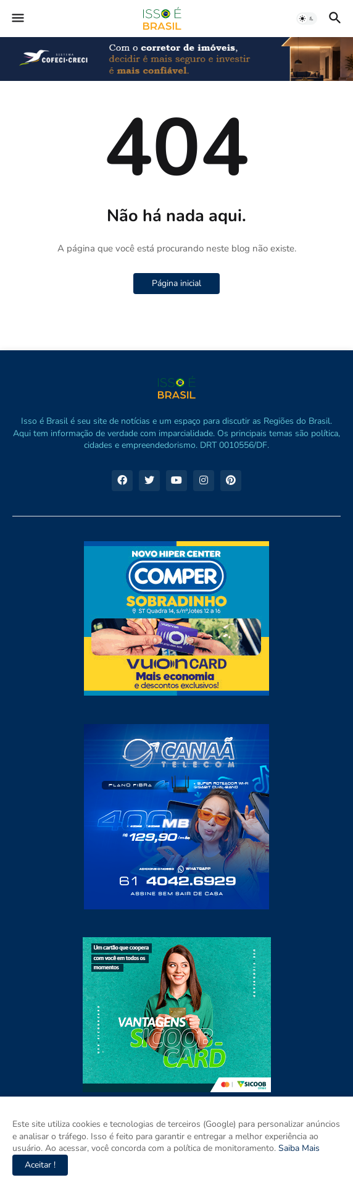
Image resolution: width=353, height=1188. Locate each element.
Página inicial (176, 283)
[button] (17, 18)
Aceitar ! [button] (40, 1165)
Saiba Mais (298, 1148)
